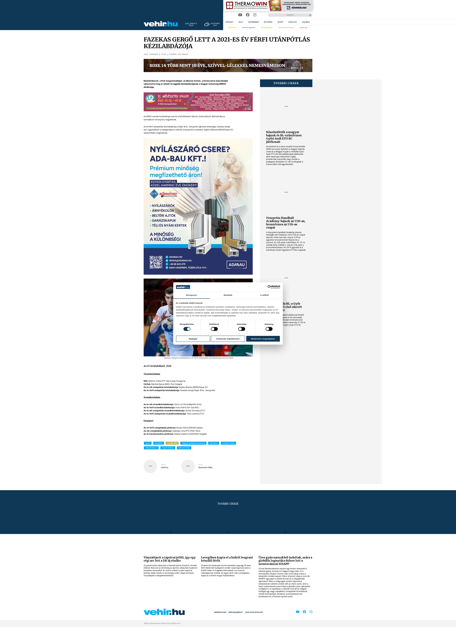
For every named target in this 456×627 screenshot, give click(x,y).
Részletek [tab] (228, 295)
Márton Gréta (184, 448)
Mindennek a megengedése (263, 339)
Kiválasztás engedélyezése (228, 339)
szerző (163, 465)
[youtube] (240, 15)
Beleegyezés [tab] (191, 295)
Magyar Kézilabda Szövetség (193, 443)
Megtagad (193, 339)
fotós (200, 465)
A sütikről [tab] (264, 295)
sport (148, 443)
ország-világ (172, 443)
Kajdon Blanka (167, 448)
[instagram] (254, 15)
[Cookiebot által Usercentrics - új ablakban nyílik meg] (269, 287)
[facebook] (248, 15)
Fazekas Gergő (228, 443)
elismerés (213, 443)
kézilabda (158, 443)
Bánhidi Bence (151, 448)
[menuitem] (230, 22)
